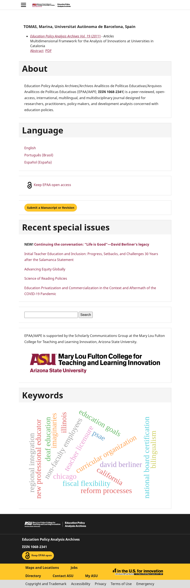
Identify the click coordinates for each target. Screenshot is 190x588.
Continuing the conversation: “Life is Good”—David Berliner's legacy (91, 244)
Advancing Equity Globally (44, 269)
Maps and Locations (42, 567)
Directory (33, 575)
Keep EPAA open (38, 555)
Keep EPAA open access (48, 185)
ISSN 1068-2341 (34, 546)
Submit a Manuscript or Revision (50, 208)
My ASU (91, 575)
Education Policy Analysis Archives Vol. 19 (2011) (65, 36)
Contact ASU (63, 575)
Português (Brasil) (38, 155)
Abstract (37, 50)
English (30, 148)
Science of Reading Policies (45, 278)
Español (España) (38, 162)
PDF (48, 50)
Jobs (74, 567)
